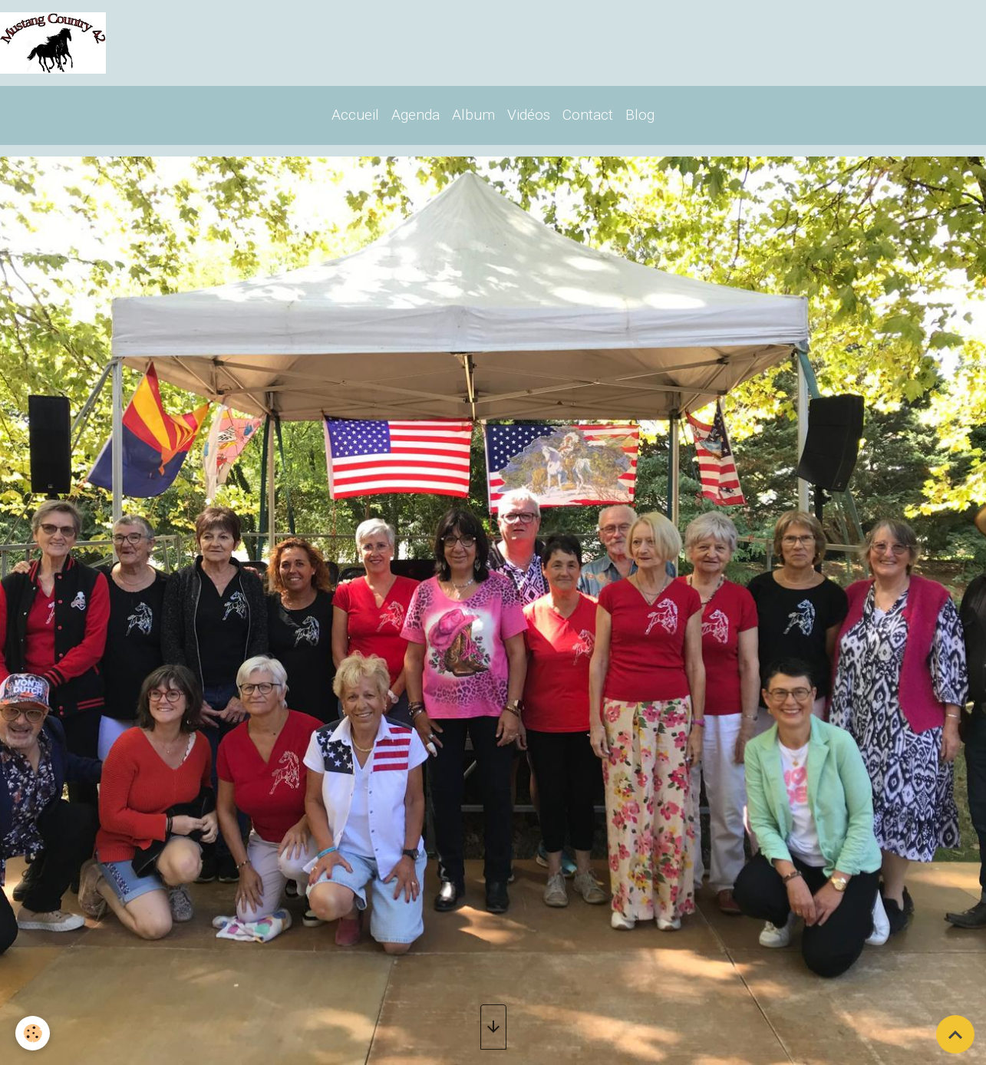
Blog (640, 115)
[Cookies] (32, 1033)
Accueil (355, 115)
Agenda (415, 115)
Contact (587, 115)
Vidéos (528, 115)
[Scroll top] (955, 1034)
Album (473, 115)
